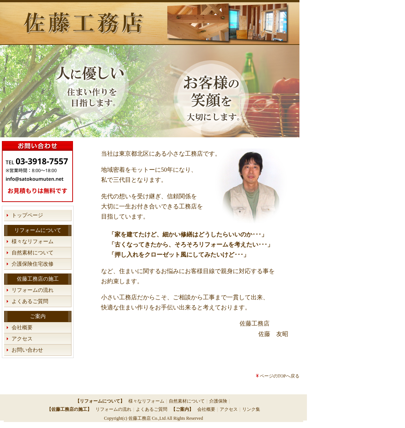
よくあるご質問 (30, 301)
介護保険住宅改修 (33, 264)
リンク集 (251, 409)
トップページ (27, 215)
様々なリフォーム (33, 241)
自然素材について (33, 253)
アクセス (22, 339)
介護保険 (218, 401)
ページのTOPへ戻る (279, 376)
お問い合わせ (27, 350)
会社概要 (22, 327)
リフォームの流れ (33, 290)
